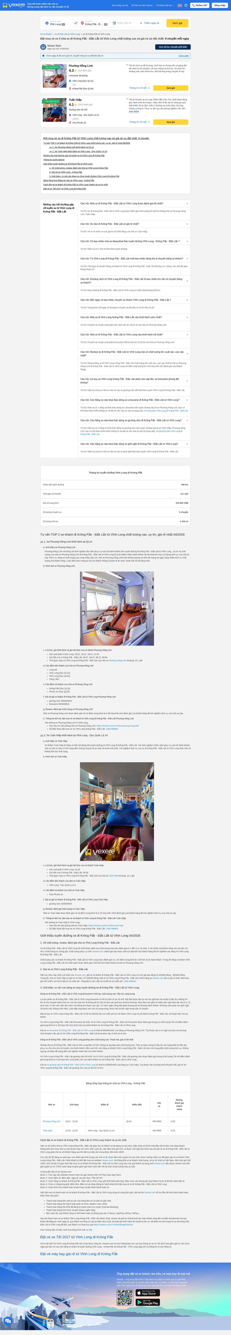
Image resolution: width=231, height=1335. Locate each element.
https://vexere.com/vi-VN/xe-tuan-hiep (106, 925)
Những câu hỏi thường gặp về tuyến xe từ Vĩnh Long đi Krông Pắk (74, 155)
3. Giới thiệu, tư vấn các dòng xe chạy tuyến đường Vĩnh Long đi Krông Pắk (84, 176)
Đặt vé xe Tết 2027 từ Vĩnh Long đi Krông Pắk (64, 189)
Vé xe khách (46, 34)
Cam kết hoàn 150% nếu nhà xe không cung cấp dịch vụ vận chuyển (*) (46, 5)
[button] (134, 203)
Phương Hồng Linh (117, 660)
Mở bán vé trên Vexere (142, 5)
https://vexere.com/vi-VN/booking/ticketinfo (113, 1224)
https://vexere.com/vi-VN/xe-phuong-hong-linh (118, 726)
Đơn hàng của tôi (120, 5)
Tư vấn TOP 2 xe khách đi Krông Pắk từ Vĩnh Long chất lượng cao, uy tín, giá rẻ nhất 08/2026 (86, 143)
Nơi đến (88, 21)
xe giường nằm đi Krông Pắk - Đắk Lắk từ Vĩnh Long (71, 1065)
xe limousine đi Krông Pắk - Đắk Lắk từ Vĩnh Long (70, 1030)
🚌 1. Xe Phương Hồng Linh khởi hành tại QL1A (71, 147)
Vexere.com (97, 951)
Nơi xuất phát (55, 21)
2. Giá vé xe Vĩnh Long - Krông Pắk (65, 172)
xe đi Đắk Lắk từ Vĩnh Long (66, 34)
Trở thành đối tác (165, 5)
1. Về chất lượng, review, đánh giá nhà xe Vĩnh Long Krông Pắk (78, 168)
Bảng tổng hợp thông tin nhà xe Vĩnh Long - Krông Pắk (68, 180)
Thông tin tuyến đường (53, 160)
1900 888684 (112, 729)
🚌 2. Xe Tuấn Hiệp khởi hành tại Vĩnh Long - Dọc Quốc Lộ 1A (78, 151)
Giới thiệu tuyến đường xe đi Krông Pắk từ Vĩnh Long (68, 164)
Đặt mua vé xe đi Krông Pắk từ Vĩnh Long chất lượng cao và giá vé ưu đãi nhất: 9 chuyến (96, 138)
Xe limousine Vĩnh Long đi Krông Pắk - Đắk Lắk (165, 410)
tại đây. (89, 1230)
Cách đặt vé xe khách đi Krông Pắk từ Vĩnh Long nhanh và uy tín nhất (75, 184)
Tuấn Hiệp (113, 876)
